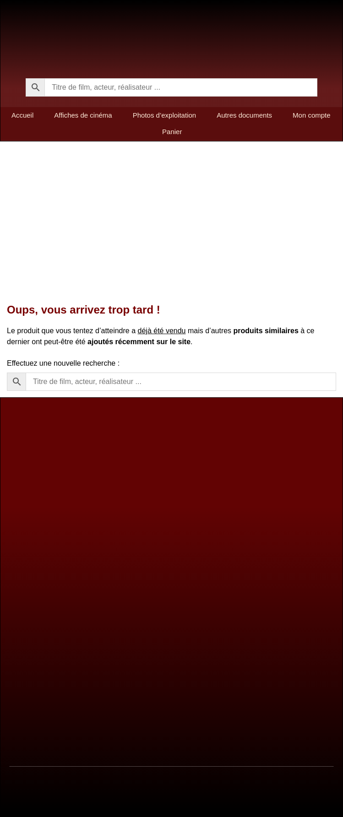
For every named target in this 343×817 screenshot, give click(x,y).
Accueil (22, 115)
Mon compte (312, 115)
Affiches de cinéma (83, 115)
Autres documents (244, 115)
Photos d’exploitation (164, 115)
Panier (172, 131)
